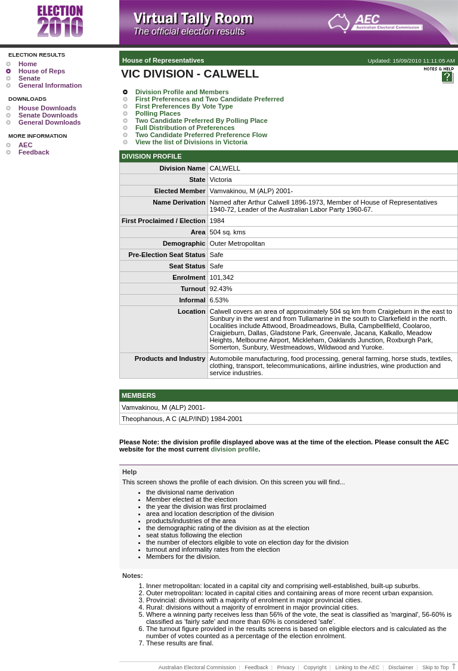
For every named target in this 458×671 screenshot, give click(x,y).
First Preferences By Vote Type (184, 106)
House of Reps (41, 71)
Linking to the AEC (357, 667)
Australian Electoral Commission (197, 667)
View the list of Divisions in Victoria (191, 142)
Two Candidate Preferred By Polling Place (201, 120)
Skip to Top (439, 667)
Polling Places (158, 113)
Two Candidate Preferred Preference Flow (201, 134)
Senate (29, 78)
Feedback (33, 152)
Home (27, 63)
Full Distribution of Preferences (185, 127)
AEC (25, 145)
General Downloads (49, 122)
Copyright (315, 667)
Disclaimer (400, 667)
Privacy (286, 667)
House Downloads (47, 108)
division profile (235, 449)
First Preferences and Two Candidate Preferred (209, 99)
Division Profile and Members (182, 91)
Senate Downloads (48, 115)
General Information (50, 85)
